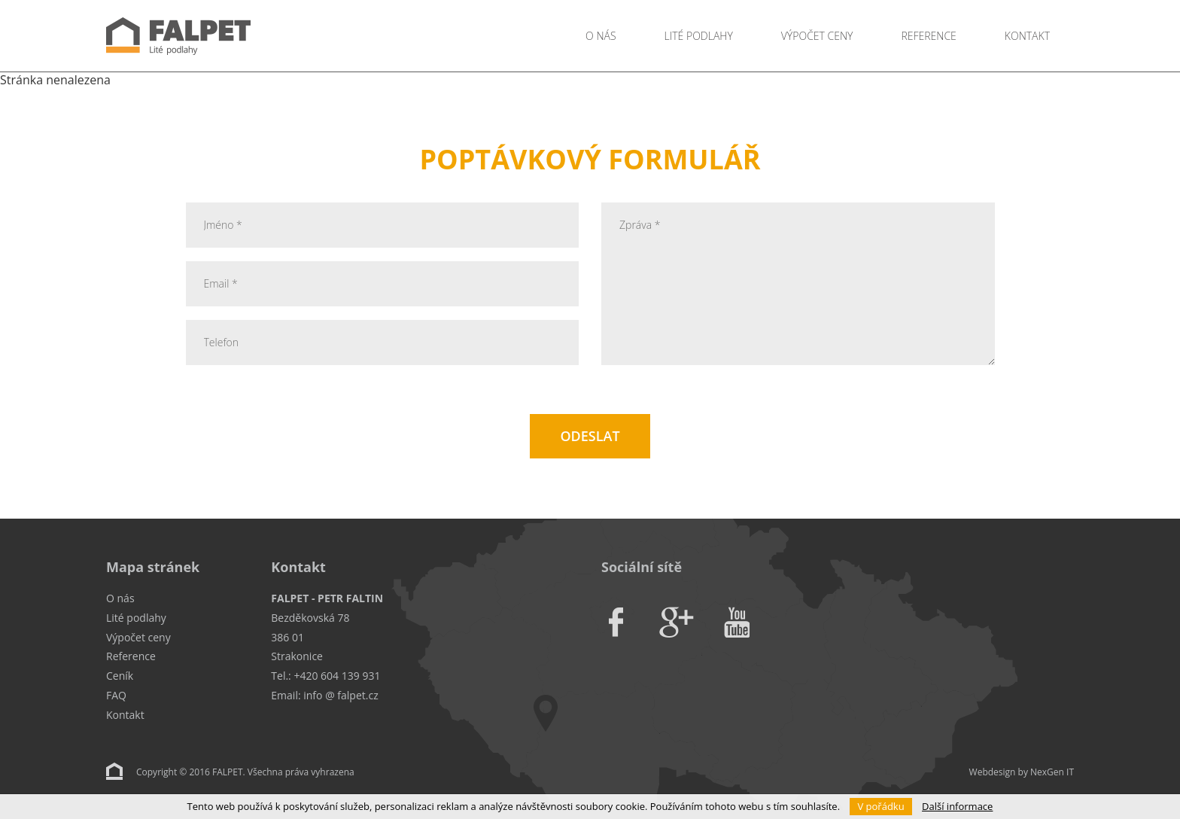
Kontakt (1027, 36)
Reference (928, 36)
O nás (600, 36)
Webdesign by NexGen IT (1021, 772)
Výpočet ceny (817, 36)
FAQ (116, 695)
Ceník (119, 675)
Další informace (957, 806)
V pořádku (880, 806)
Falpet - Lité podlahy (238, 36)
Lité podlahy (699, 36)
